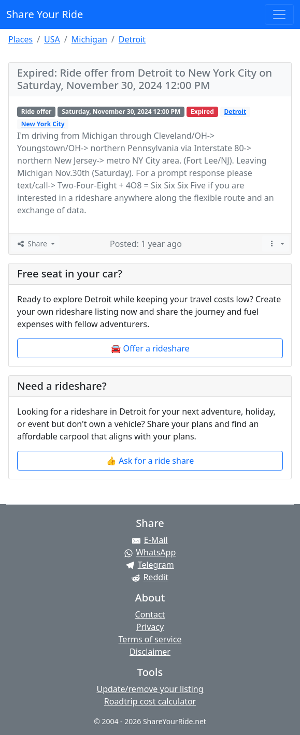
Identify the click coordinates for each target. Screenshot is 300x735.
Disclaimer (150, 651)
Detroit (132, 39)
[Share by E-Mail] (150, 540)
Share (32, 243)
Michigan (89, 39)
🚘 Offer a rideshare (150, 348)
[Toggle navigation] (279, 14)
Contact (150, 614)
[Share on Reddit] (150, 577)
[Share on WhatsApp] (150, 552)
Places (20, 39)
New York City (43, 124)
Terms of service (150, 639)
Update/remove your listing (149, 689)
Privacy (150, 627)
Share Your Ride (44, 14)
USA (52, 39)
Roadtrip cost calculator (150, 701)
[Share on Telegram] (150, 564)
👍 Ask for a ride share (150, 460)
